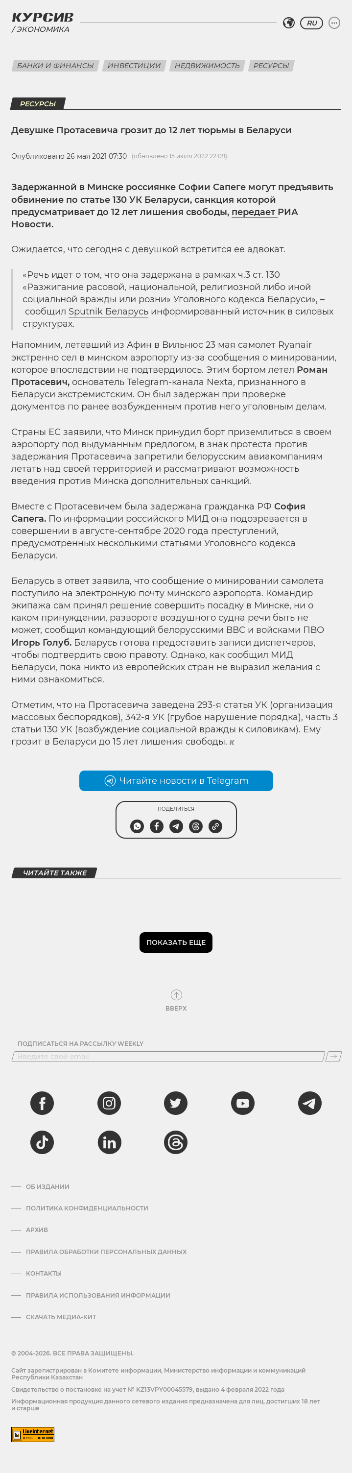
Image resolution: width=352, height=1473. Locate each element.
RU (311, 23)
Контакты (44, 1273)
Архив (37, 1230)
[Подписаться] (334, 1056)
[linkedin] (109, 1142)
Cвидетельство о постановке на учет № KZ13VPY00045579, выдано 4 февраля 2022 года (147, 1389)
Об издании (48, 1186)
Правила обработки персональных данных (106, 1252)
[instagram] (109, 1103)
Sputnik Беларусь (108, 311)
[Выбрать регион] (288, 23)
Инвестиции (134, 65)
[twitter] (176, 1103)
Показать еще (176, 942)
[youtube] (243, 1103)
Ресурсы (271, 65)
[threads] (176, 1142)
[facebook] (42, 1103)
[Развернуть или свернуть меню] (334, 23)
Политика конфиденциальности (87, 1208)
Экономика (42, 29)
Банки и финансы (55, 65)
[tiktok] (42, 1142)
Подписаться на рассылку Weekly (80, 1043)
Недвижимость (207, 65)
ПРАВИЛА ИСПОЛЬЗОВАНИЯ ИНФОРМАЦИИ (98, 1295)
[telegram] (310, 1103)
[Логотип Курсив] (42, 17)
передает (255, 212)
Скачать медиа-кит (61, 1317)
